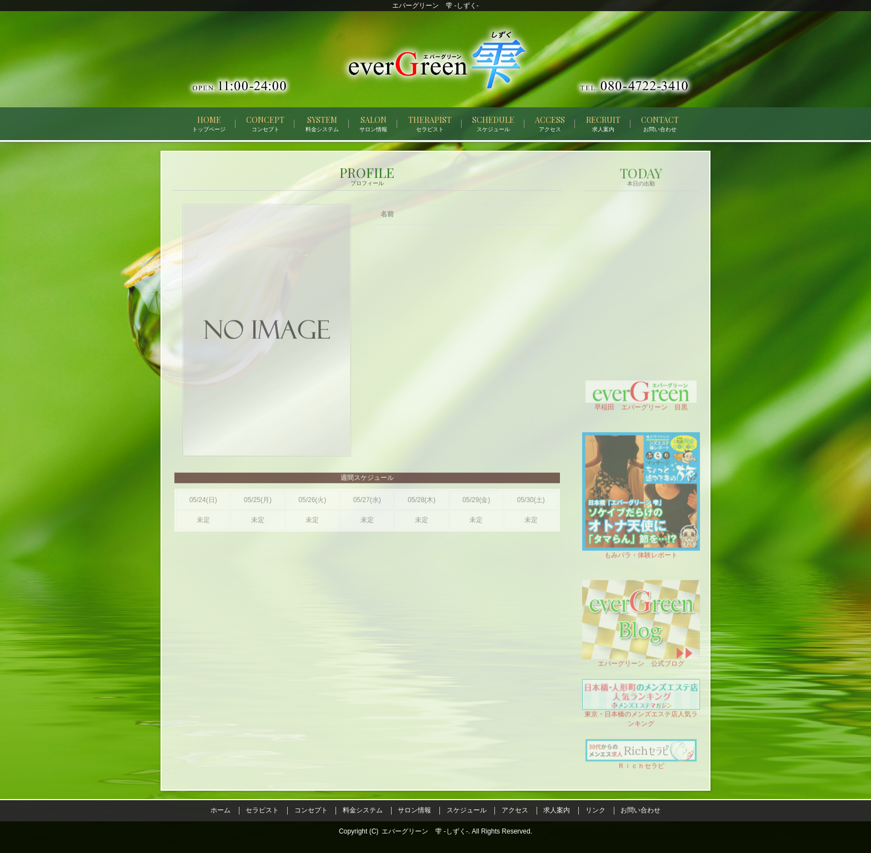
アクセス (515, 810)
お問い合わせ (640, 810)
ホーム (221, 810)
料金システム (363, 810)
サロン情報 (414, 810)
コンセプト (311, 810)
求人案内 (556, 810)
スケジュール (467, 810)
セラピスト (262, 810)
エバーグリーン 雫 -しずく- (425, 831)
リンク (595, 810)
